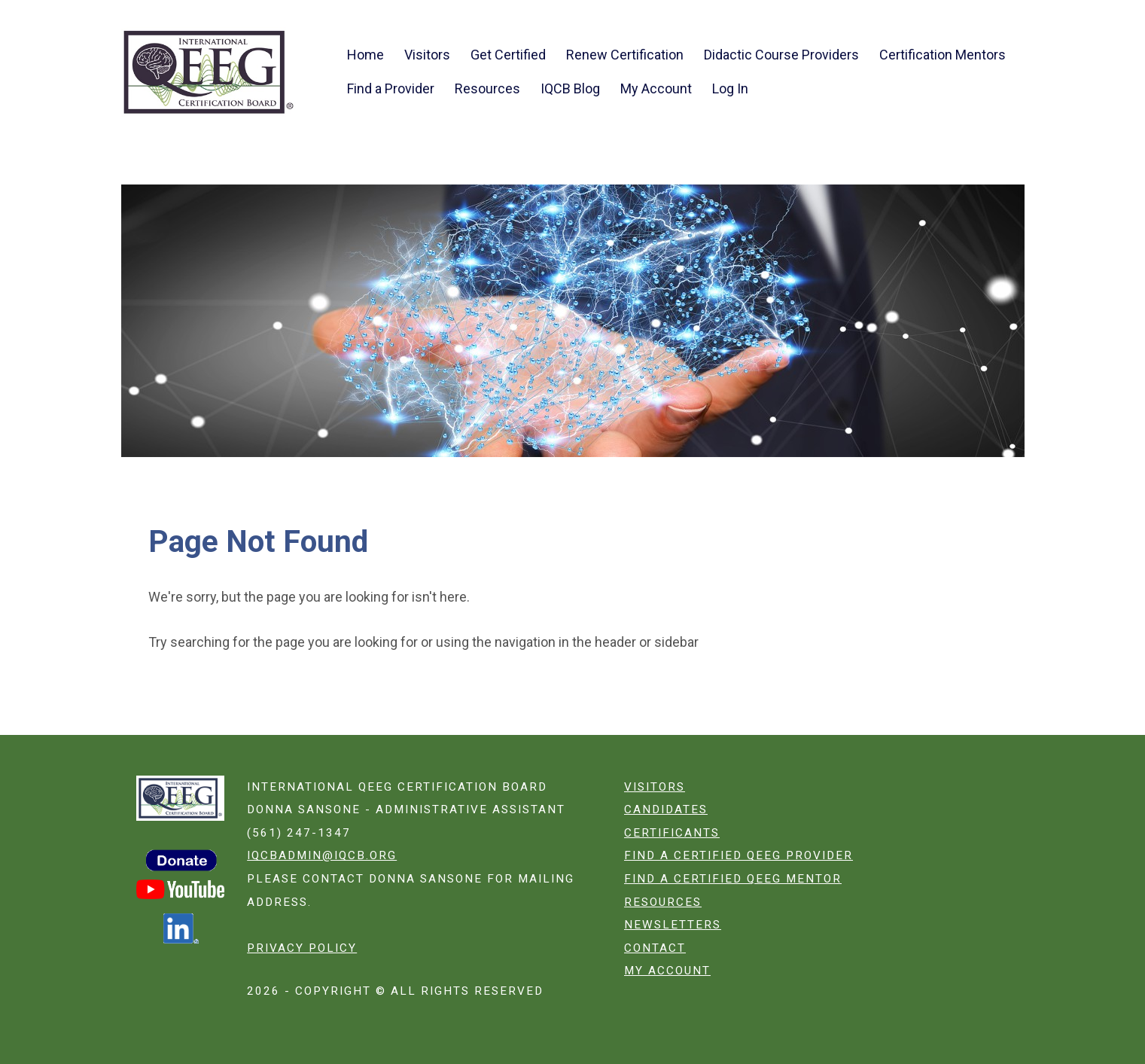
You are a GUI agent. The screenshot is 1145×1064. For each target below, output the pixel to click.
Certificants (672, 833)
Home (365, 55)
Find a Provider (390, 89)
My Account (656, 89)
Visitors (427, 55)
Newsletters (672, 924)
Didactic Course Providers (781, 55)
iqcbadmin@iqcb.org (322, 855)
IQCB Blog (570, 89)
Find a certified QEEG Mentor (733, 879)
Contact (655, 948)
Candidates (666, 809)
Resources (487, 89)
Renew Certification (625, 55)
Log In (730, 89)
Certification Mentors (942, 55)
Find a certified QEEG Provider (738, 855)
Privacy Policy (302, 948)
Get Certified (508, 55)
